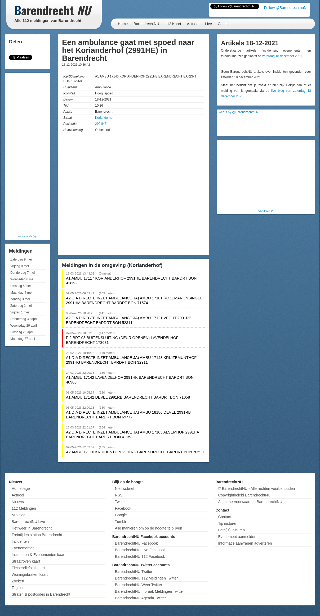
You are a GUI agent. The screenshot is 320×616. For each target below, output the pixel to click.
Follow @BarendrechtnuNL (286, 8)
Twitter (120, 502)
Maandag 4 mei (21, 292)
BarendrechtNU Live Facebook (140, 550)
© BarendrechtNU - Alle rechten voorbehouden (256, 488)
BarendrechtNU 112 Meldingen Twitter (146, 578)
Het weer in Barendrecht (32, 528)
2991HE (100, 124)
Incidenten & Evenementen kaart (38, 555)
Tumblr (120, 521)
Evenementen (23, 548)
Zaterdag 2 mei (21, 306)
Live (208, 24)
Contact (224, 24)
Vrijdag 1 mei (19, 312)
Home (123, 24)
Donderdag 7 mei (22, 273)
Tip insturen (227, 523)
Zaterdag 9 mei (21, 259)
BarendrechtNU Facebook (136, 543)
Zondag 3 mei (20, 299)
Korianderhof (104, 118)
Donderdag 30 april (23, 319)
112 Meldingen (24, 508)
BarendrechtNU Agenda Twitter (140, 598)
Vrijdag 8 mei (19, 266)
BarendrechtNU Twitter (133, 571)
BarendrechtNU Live (28, 521)
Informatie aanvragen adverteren (245, 543)
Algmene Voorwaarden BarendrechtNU (250, 502)
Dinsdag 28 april (21, 332)
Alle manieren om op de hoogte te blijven (148, 528)
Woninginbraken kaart (30, 574)
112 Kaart (173, 24)
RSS (119, 495)
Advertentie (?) (27, 236)
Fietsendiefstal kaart (28, 568)
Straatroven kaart (26, 561)
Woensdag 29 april (23, 325)
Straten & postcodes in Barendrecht (41, 594)
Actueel (193, 24)
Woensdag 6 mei (22, 279)
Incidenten (20, 541)
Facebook (123, 508)
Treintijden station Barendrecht (37, 535)
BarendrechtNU (146, 24)
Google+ (122, 515)
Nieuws (18, 502)
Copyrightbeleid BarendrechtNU (244, 495)
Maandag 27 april (22, 339)
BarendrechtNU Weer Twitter (138, 585)
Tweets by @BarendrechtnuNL (238, 112)
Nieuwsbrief (124, 488)
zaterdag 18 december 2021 (282, 56)
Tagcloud (19, 588)
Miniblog (18, 515)
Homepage (21, 488)
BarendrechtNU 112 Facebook (140, 556)
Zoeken (18, 581)
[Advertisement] (27, 153)
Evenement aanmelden (237, 537)
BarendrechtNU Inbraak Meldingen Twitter (149, 591)
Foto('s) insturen (231, 530)
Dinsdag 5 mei (20, 286)
